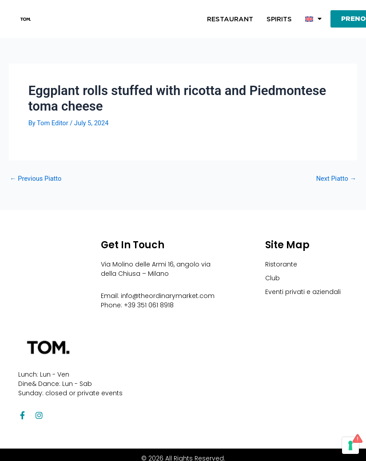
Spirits (279, 19)
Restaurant (230, 19)
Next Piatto (336, 178)
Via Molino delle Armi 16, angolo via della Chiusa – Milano (156, 269)
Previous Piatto (35, 178)
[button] (313, 19)
